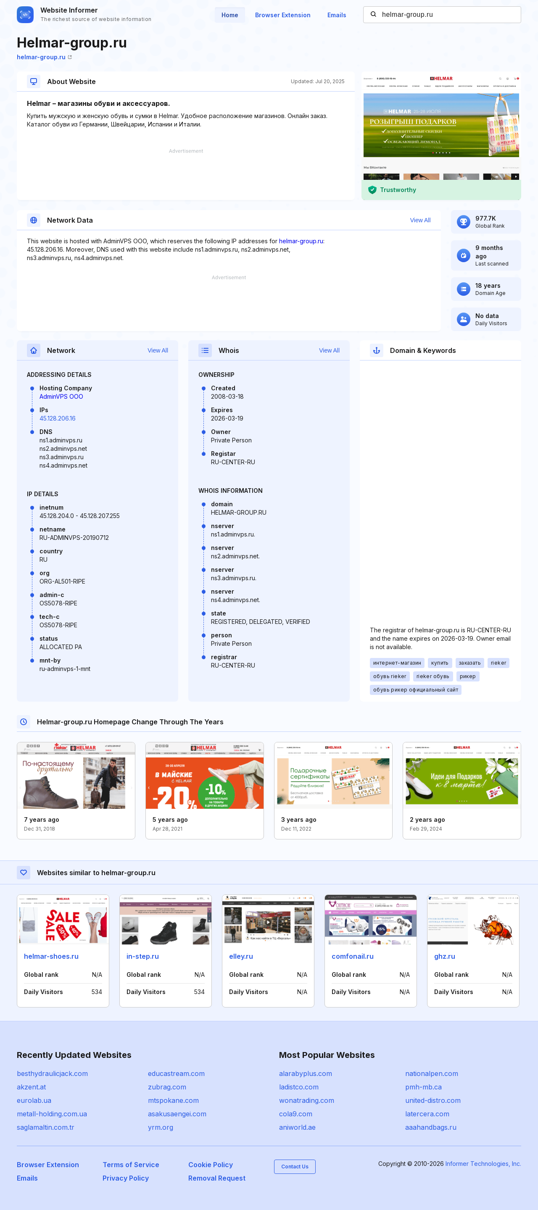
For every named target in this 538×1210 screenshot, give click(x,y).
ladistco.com (299, 1087)
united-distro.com (433, 1100)
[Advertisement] (186, 174)
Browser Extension (283, 14)
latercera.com (427, 1114)
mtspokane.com (173, 1100)
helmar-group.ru (44, 56)
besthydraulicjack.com (52, 1073)
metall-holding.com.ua (52, 1114)
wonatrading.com (306, 1100)
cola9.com (295, 1114)
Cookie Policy (210, 1164)
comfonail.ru (353, 956)
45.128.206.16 (58, 418)
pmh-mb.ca (423, 1087)
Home (230, 14)
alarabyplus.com (305, 1073)
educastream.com (176, 1073)
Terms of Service (131, 1164)
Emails (336, 14)
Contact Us (295, 1166)
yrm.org (160, 1127)
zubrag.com (167, 1087)
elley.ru (241, 956)
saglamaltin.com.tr (45, 1127)
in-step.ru (143, 956)
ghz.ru (444, 956)
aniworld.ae (297, 1127)
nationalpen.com (431, 1073)
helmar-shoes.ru (51, 956)
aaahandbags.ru (430, 1127)
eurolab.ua (34, 1100)
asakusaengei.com (177, 1114)
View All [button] (420, 220)
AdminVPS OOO (61, 396)
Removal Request (216, 1178)
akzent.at (31, 1087)
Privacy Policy (126, 1178)
